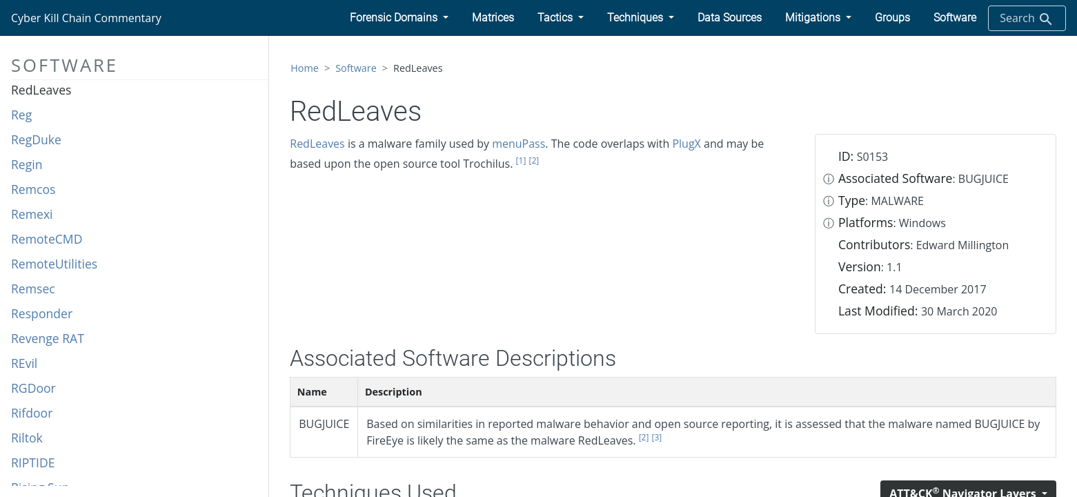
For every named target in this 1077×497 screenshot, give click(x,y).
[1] (521, 160)
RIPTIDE (33, 462)
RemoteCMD (46, 239)
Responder (41, 313)
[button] (399, 18)
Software (356, 68)
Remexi (32, 214)
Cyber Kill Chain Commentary (86, 18)
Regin (27, 164)
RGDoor (33, 388)
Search (1027, 19)
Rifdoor (31, 413)
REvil (24, 363)
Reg (21, 114)
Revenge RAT (47, 338)
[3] (657, 437)
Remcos (33, 189)
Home (304, 68)
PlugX (686, 143)
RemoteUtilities (54, 263)
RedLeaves (41, 89)
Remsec (33, 288)
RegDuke (36, 139)
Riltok (27, 437)
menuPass (518, 143)
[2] (533, 160)
